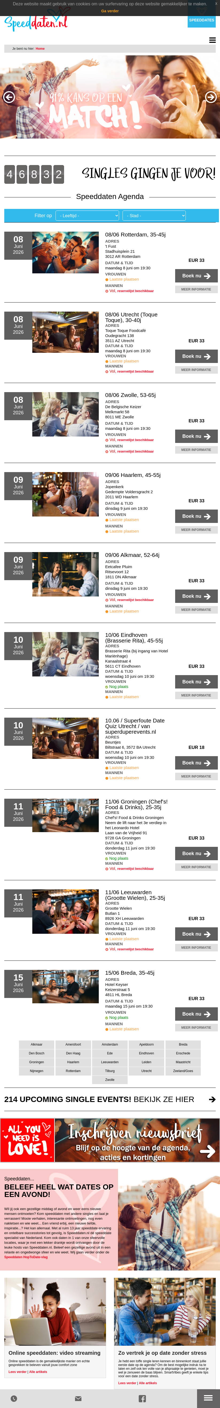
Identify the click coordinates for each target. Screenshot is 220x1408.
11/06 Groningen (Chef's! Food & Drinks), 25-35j (136, 804)
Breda (183, 1044)
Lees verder (17, 1372)
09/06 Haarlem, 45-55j (133, 475)
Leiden (146, 1062)
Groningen (36, 1062)
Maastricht (183, 1062)
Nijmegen (36, 1071)
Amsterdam (110, 1044)
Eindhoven (146, 1053)
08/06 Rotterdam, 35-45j (135, 234)
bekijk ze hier (99, 1099)
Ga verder (110, 11)
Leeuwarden (110, 1062)
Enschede (183, 1053)
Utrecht (147, 1071)
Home (40, 49)
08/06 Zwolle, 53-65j (130, 395)
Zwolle (109, 1080)
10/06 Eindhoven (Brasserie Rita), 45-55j (134, 638)
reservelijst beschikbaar (135, 291)
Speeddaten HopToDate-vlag (26, 1257)
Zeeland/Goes (183, 1071)
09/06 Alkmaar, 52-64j (132, 555)
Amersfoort (73, 1044)
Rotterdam (73, 1071)
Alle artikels (38, 1372)
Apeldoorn (146, 1044)
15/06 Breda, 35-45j (129, 973)
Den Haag (73, 1053)
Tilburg (110, 1071)
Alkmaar (36, 1044)
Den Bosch (36, 1053)
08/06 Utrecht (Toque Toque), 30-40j (131, 317)
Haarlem (73, 1062)
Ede (110, 1053)
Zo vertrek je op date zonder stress (162, 1353)
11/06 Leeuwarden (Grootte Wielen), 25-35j (135, 895)
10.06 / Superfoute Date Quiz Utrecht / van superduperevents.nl (135, 726)
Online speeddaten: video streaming (55, 1353)
